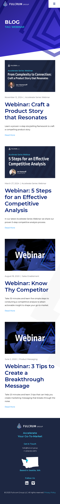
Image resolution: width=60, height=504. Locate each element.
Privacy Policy (50, 493)
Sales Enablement (30, 276)
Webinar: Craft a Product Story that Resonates (27, 111)
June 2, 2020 (11, 359)
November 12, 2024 (14, 97)
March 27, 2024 (12, 183)
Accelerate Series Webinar (37, 97)
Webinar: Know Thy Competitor (26, 286)
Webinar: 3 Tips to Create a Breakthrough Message (29, 376)
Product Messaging (28, 359)
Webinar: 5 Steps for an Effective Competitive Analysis (28, 200)
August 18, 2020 (12, 276)
